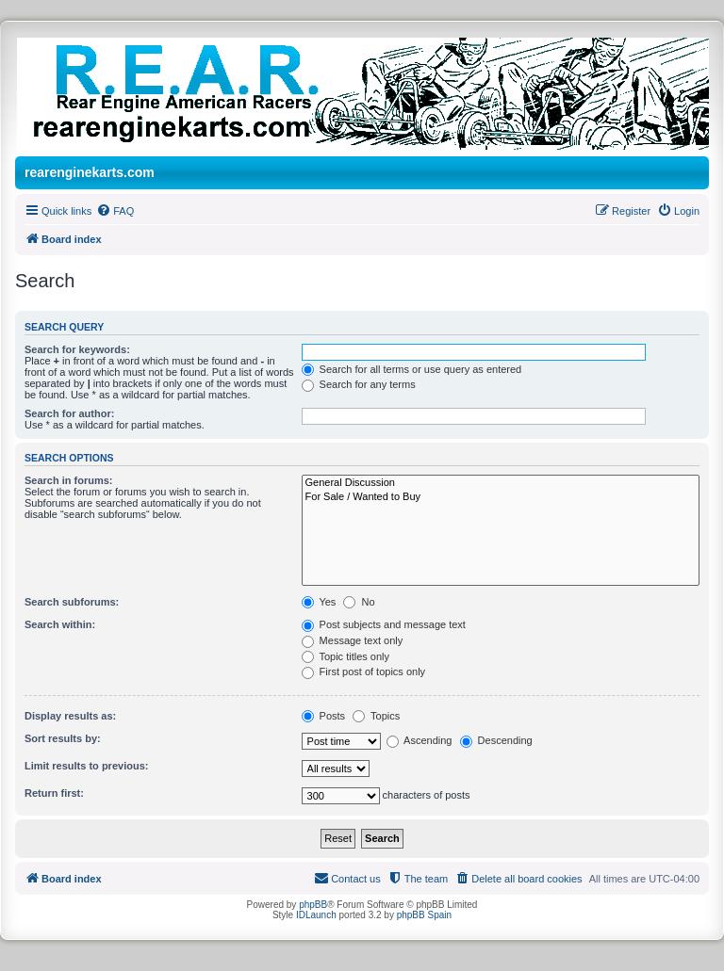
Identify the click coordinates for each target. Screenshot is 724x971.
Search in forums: (69, 480)
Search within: (60, 624)
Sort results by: (63, 738)
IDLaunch (316, 915)
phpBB (313, 904)
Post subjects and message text (384, 624)
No (358, 601)
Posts (324, 715)
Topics (376, 715)
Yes (319, 601)
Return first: (54, 793)
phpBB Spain (424, 915)
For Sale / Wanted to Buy (501, 497)
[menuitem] (115, 211)
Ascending (419, 740)
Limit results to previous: (86, 765)
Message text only (352, 640)
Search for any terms (359, 384)
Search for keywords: (77, 349)
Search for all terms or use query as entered (412, 369)
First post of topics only (364, 671)
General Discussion (501, 483)
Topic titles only (345, 656)
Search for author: (69, 413)
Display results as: (70, 715)
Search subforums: (72, 601)
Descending (496, 740)
